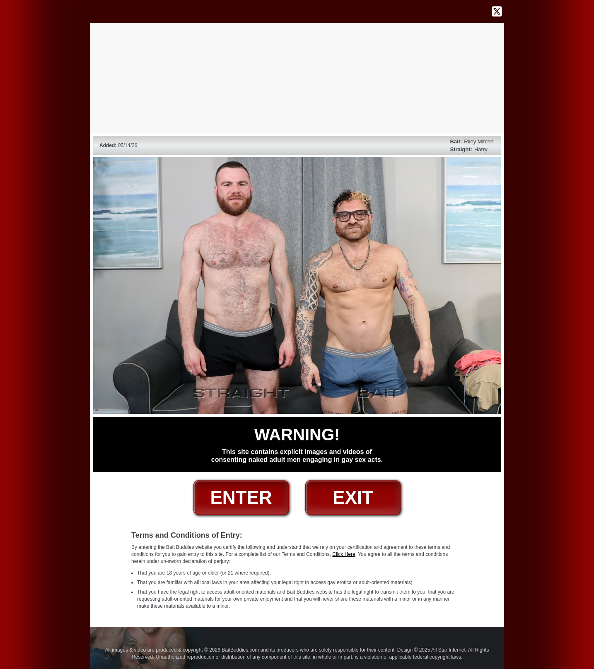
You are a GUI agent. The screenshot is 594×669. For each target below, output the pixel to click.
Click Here (343, 554)
